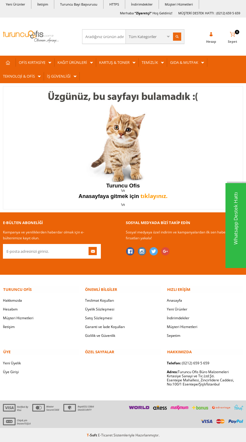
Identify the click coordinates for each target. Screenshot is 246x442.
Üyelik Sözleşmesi (99, 308)
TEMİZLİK (150, 62)
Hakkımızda (12, 300)
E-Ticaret (105, 434)
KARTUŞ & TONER (114, 62)
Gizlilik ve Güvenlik (100, 335)
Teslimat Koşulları (99, 300)
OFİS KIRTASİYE (32, 62)
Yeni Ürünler (15, 4)
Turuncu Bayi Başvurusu (78, 4)
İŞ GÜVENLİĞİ (59, 76)
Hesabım (10, 308)
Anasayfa (174, 300)
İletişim (42, 4)
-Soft (92, 434)
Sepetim (173, 335)
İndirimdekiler (142, 4)
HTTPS (114, 4)
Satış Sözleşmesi (98, 317)
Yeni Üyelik (12, 362)
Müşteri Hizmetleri (179, 4)
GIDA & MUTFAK (184, 62)
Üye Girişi (11, 371)
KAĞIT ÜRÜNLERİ (72, 62)
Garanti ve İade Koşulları (105, 326)
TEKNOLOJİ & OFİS (19, 76)
